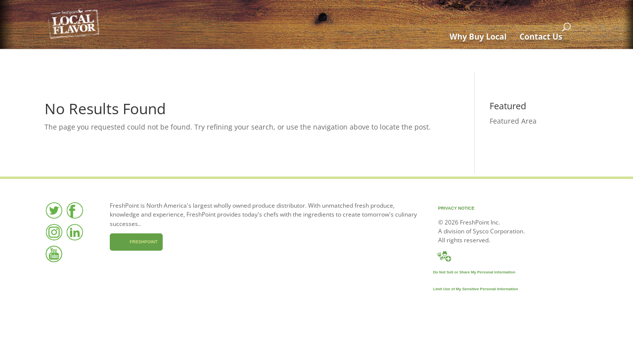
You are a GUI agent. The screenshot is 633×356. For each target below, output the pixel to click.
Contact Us (547, 60)
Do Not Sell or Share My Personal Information (463, 272)
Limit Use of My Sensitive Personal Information (464, 289)
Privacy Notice (445, 208)
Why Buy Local (484, 60)
